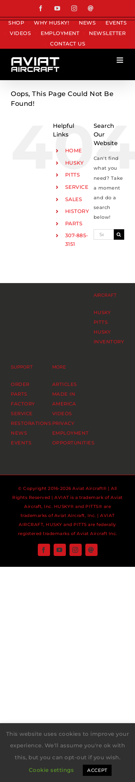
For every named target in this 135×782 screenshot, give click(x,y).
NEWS (19, 433)
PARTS (74, 223)
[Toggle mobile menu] (121, 60)
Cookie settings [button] (51, 769)
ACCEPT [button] (97, 770)
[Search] (119, 234)
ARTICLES (64, 384)
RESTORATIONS (31, 423)
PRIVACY (63, 423)
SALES (73, 199)
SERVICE (77, 187)
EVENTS (21, 443)
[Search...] (104, 234)
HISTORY (77, 211)
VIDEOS (62, 413)
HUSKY (74, 163)
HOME (73, 150)
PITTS (72, 174)
